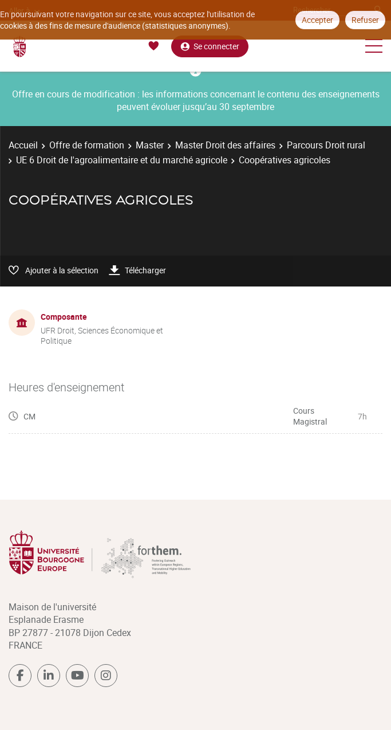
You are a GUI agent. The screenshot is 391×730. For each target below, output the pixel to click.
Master (150, 145)
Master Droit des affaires (225, 145)
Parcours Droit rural (326, 145)
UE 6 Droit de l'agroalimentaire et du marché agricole (121, 160)
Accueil (23, 145)
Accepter (317, 19)
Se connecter (209, 46)
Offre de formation (86, 145)
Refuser (365, 19)
